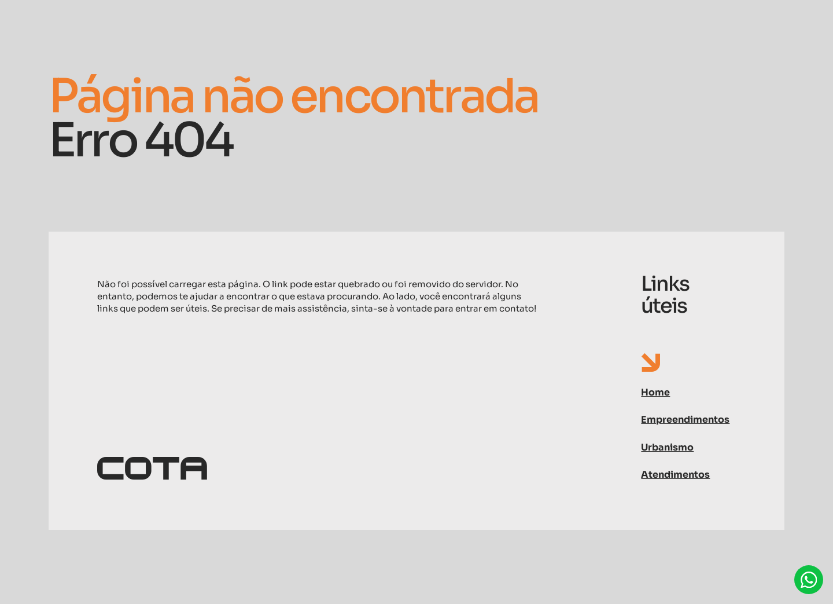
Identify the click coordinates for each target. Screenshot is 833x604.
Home (655, 392)
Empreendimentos (685, 419)
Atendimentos (675, 474)
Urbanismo (667, 447)
